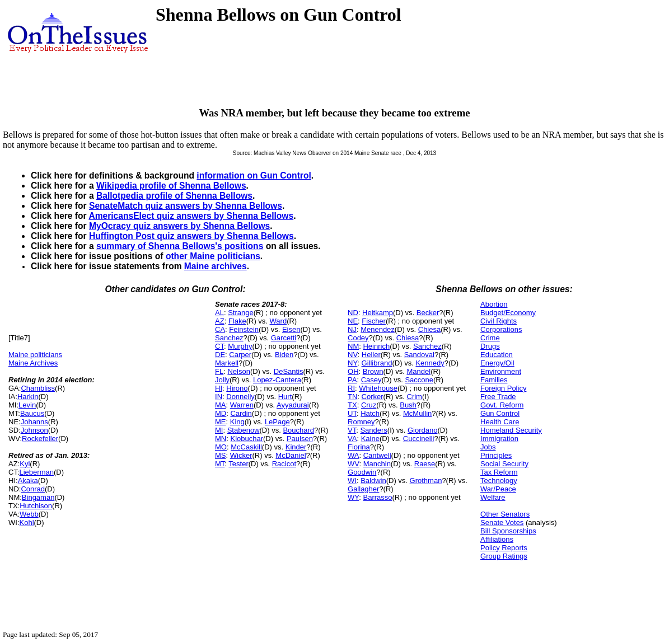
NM (353, 346)
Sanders (373, 430)
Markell (226, 363)
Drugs (490, 346)
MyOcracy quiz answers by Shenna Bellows (179, 226)
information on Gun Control (254, 175)
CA (220, 329)
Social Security (504, 464)
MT (219, 464)
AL (219, 312)
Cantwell (377, 455)
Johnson (34, 430)
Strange (241, 312)
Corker (372, 396)
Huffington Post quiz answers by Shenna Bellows (191, 236)
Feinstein (244, 329)
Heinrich (376, 346)
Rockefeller (40, 438)
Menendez (378, 329)
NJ (352, 329)
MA (220, 405)
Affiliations (496, 539)
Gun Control (500, 413)
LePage (277, 422)
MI (219, 430)
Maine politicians (35, 354)
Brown (373, 371)
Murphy (240, 346)
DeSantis (288, 371)
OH (353, 371)
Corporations (501, 329)
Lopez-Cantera (277, 380)
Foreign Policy (503, 388)
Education (496, 354)
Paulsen (300, 438)
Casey (371, 380)
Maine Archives (33, 363)
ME (220, 422)
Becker (428, 312)
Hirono (236, 388)
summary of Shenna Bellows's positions (179, 246)
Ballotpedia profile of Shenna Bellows (174, 195)
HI (218, 388)
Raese (425, 464)
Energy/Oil (497, 363)
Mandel (419, 371)
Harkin (28, 396)
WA (353, 455)
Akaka (28, 480)
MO (221, 447)
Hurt (285, 396)
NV (353, 354)
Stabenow (243, 430)
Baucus (32, 413)
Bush (408, 405)
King (237, 422)
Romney (361, 422)
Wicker (241, 455)
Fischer (374, 321)
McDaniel (290, 455)
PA (352, 380)
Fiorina (359, 447)
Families (493, 380)
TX (352, 405)
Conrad (33, 489)
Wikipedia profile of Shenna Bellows (171, 185)
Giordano (422, 430)
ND (353, 312)
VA (352, 438)
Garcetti (284, 338)
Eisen (291, 329)
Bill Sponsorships (508, 531)
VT (352, 430)
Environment (500, 371)
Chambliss (38, 388)
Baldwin (373, 480)
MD (220, 413)
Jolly (222, 380)
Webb (29, 514)
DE (220, 354)
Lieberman (37, 472)
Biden (284, 354)
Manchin (377, 464)
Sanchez (229, 338)
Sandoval (419, 354)
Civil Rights (498, 321)
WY (353, 497)
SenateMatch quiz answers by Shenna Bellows (185, 205)
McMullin (417, 413)
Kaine (370, 438)
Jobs (487, 447)
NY (352, 363)
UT (352, 413)
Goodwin (362, 472)
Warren (242, 405)
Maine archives (215, 266)
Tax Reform (498, 472)
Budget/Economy (508, 312)
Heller (371, 354)
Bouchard (298, 430)
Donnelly (240, 396)
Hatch (370, 413)
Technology (498, 480)
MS (220, 455)
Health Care (499, 422)
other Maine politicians (213, 256)
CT (219, 346)
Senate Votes (501, 522)
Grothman (426, 480)
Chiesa (429, 329)
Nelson (238, 371)
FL (219, 371)
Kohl (27, 522)
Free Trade (498, 396)
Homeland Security (511, 430)
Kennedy (429, 363)
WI (352, 480)
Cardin (240, 413)
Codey (358, 338)
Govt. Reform (501, 405)
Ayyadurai (293, 405)
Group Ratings (503, 556)
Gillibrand (377, 363)
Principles (496, 455)
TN (352, 396)
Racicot (284, 464)
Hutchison (36, 506)
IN (218, 396)
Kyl (25, 464)
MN (220, 438)
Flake (237, 321)
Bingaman (38, 497)
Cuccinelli (418, 438)
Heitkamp (377, 312)
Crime (490, 338)
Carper (240, 354)
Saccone (419, 380)
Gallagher (363, 489)
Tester (238, 464)
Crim (414, 396)
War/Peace (498, 489)
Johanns (34, 422)
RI (351, 388)
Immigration (499, 438)
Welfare (493, 497)
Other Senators (505, 514)
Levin (27, 405)
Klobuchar (246, 438)
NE (353, 321)
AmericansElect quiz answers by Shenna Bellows (190, 216)
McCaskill (246, 447)
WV (353, 464)
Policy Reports (503, 547)
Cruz (368, 405)
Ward (278, 321)
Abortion (493, 304)
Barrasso (377, 497)
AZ (219, 321)
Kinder (296, 447)
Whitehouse (378, 388)
